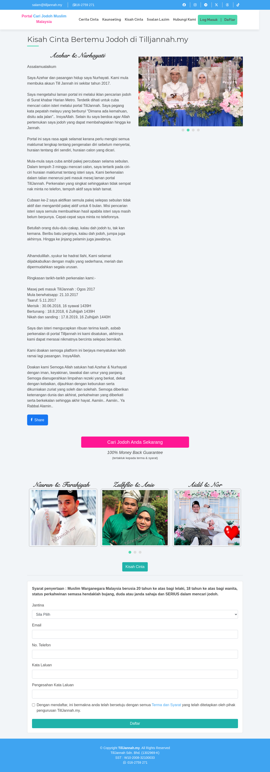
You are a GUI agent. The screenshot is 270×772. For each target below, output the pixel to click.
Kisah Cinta (139, 19)
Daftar (235, 20)
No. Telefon (41, 645)
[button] (183, 130)
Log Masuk (214, 20)
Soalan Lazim (163, 19)
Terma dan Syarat (166, 705)
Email (36, 625)
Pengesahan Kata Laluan (53, 685)
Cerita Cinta (94, 19)
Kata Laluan (42, 665)
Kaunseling (117, 19)
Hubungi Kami (190, 19)
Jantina (38, 605)
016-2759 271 (84, 5)
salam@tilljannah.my (47, 5)
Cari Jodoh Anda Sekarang (135, 442)
